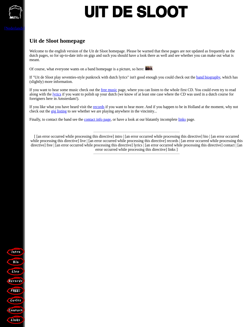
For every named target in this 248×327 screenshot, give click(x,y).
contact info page (97, 119)
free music (109, 90)
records (98, 107)
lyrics (57, 94)
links (182, 119)
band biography (208, 77)
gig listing (59, 111)
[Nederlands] (14, 28)
